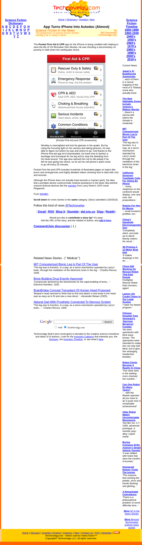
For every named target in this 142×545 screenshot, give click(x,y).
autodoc (72, 185)
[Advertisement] (15, 95)
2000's (130, 56)
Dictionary (72, 19)
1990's (131, 52)
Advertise (106, 533)
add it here (105, 220)
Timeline (83, 19)
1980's (130, 49)
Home (61, 19)
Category (68, 533)
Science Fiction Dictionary (15, 22)
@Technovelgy (74, 205)
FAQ (97, 533)
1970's (131, 46)
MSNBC (44, 194)
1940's (130, 36)
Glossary (53, 339)
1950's (131, 39)
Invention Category (84, 336)
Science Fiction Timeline (132, 23)
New (92, 19)
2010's (131, 59)
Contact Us (87, 533)
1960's (130, 43)
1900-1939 (132, 33)
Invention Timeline (73, 339)
